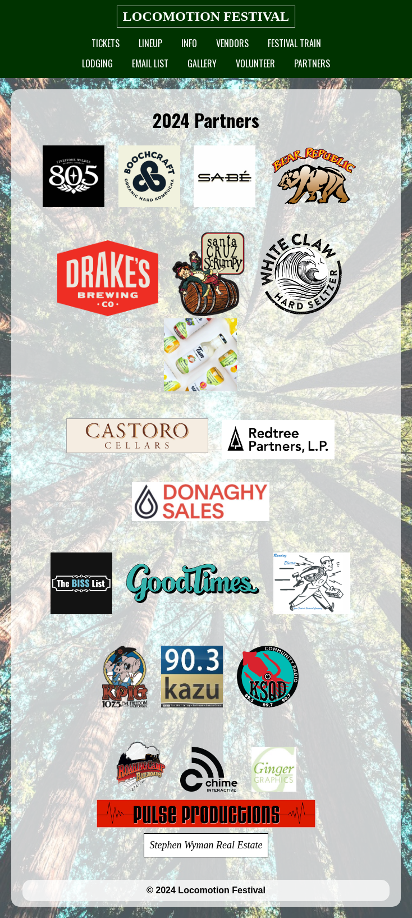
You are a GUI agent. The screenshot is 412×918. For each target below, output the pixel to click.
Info (189, 43)
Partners (312, 63)
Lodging (97, 63)
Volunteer (255, 63)
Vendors (232, 43)
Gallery (202, 63)
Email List (150, 63)
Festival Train (294, 43)
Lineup (150, 43)
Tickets (105, 43)
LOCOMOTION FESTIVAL (206, 16)
